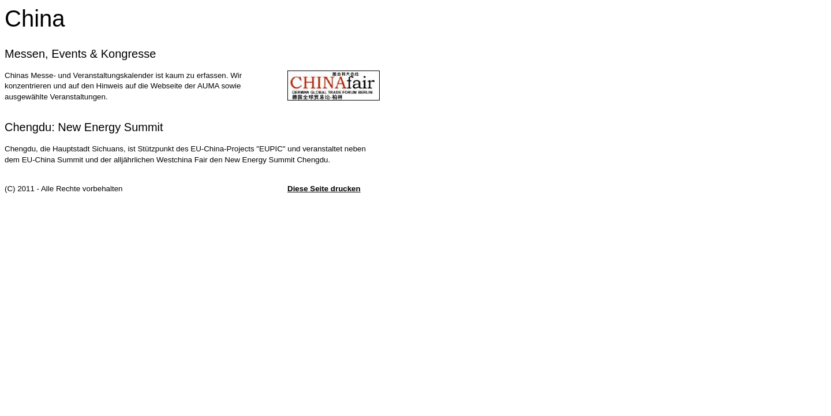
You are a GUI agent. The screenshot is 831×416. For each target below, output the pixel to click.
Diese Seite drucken (324, 188)
